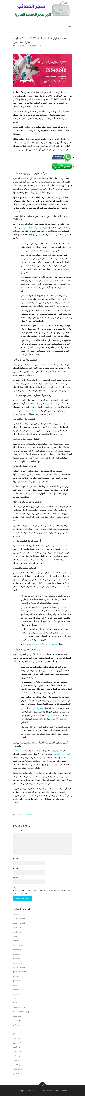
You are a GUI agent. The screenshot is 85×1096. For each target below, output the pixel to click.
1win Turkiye (18, 914)
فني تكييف (16, 1047)
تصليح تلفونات (18, 1020)
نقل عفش (16, 1073)
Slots (15, 1003)
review (15, 985)
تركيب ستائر (39, 644)
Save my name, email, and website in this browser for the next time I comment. (42, 892)
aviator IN (17, 927)
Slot (14, 998)
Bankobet (17, 936)
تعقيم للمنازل (37, 708)
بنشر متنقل (17, 1016)
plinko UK (16, 980)
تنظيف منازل (27, 814)
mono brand (17, 949)
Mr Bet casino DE (19, 967)
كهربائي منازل (18, 1069)
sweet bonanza (19, 1007)
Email (16, 868)
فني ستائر (53, 644)
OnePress (45, 1090)
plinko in (16, 976)
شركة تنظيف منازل (30, 227)
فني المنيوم (17, 1043)
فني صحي (16, 1060)
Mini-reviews (18, 945)
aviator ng (17, 932)
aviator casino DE (19, 919)
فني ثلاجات (17, 1051)
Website (17, 878)
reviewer (16, 994)
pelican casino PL (19, 972)
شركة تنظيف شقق (31, 410)
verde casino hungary (21, 1011)
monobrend (17, 963)
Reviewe (16, 989)
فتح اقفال (16, 1038)
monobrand (17, 958)
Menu (70, 27)
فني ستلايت (17, 1056)
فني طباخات (17, 1065)
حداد (14, 1029)
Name (16, 859)
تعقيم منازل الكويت (54, 715)
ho (40, 46)
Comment (18, 831)
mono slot (17, 954)
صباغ (15, 1034)
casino (15, 941)
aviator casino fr (19, 923)
